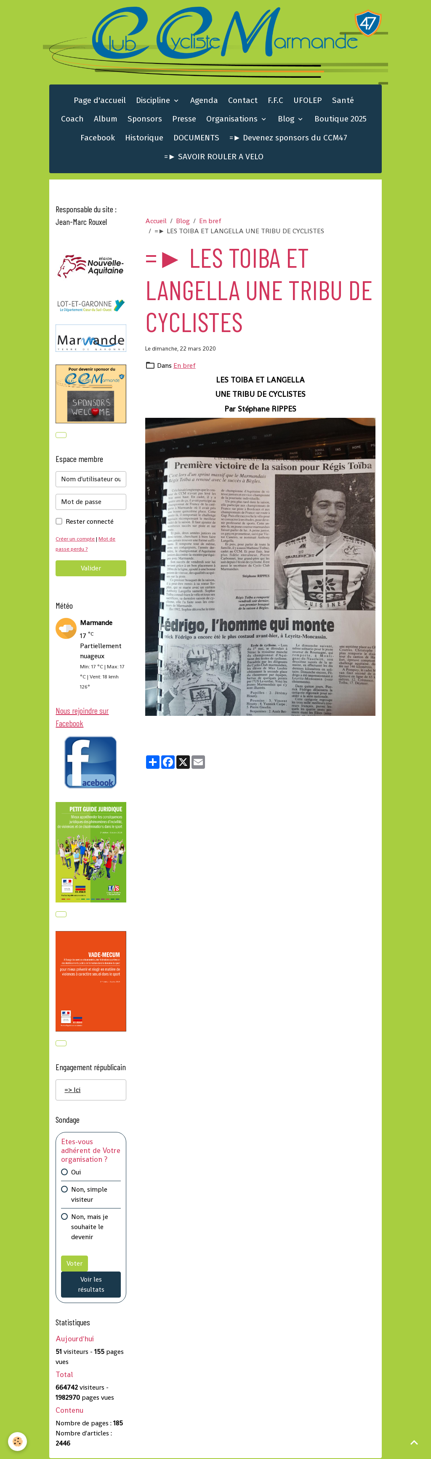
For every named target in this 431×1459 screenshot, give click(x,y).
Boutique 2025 (340, 119)
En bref (210, 221)
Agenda (204, 101)
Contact (243, 101)
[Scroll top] (414, 1442)
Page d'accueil (100, 101)
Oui (76, 1173)
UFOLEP (307, 101)
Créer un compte (76, 539)
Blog (287, 119)
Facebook (97, 138)
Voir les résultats (91, 1285)
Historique (144, 138)
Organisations (233, 119)
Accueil (156, 221)
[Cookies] (17, 1441)
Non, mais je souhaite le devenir (89, 1227)
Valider (91, 568)
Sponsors (145, 119)
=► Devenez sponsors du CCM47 (288, 138)
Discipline (154, 101)
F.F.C (275, 101)
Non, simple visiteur (89, 1195)
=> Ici (72, 1090)
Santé (343, 101)
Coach (72, 119)
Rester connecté (90, 521)
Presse (184, 119)
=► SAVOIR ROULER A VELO (213, 157)
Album (105, 119)
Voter (74, 1264)
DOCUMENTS (196, 138)
